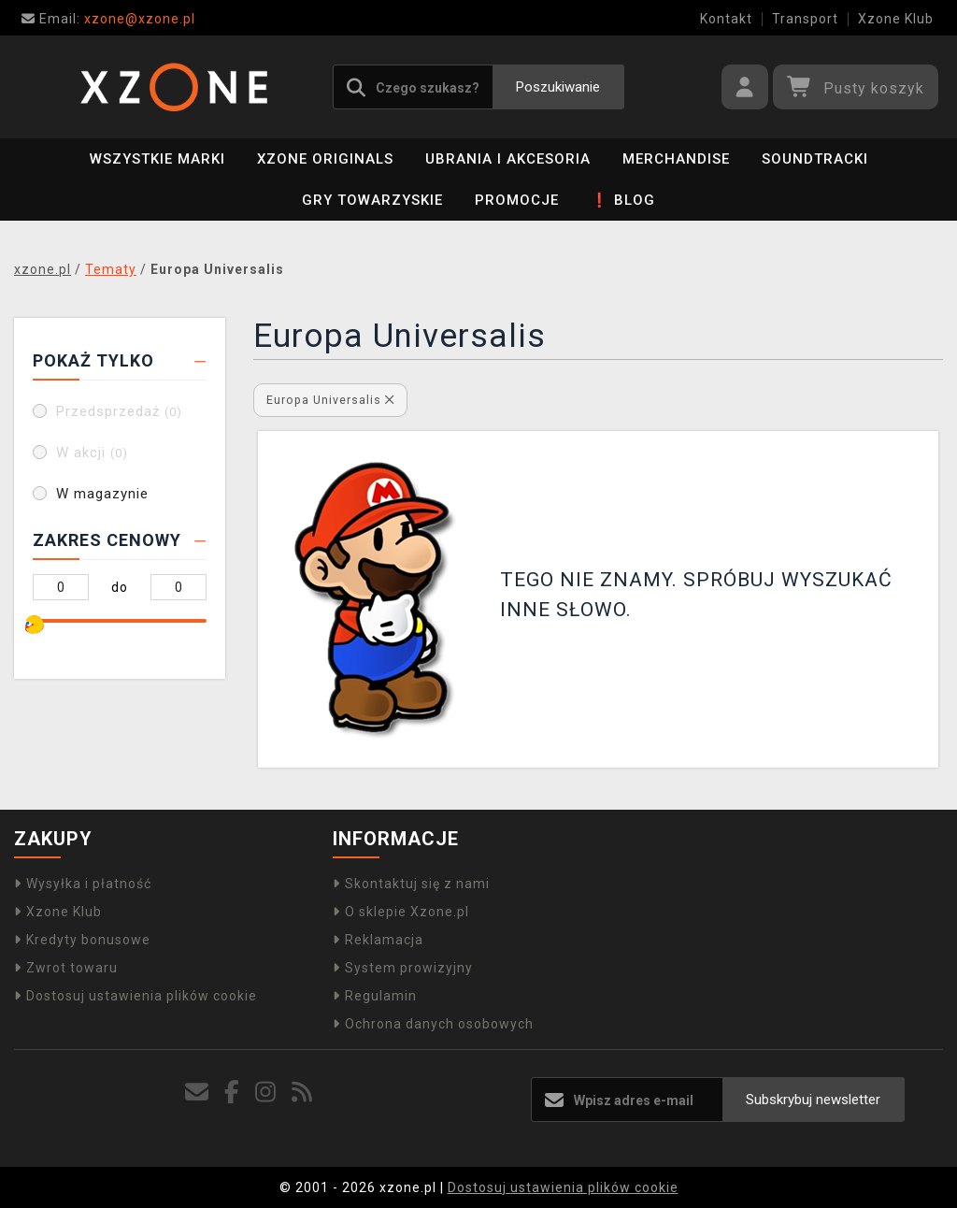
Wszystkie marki (157, 159)
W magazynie (102, 493)
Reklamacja (378, 939)
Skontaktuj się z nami (411, 883)
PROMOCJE (517, 200)
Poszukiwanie (558, 87)
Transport (805, 18)
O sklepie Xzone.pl (401, 911)
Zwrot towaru (66, 967)
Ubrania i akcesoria (508, 159)
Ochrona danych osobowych (433, 1023)
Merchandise (676, 159)
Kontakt (726, 18)
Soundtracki (815, 159)
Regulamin (375, 995)
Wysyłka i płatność (82, 883)
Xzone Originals (325, 159)
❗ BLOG (623, 200)
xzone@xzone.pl (108, 18)
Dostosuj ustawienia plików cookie (135, 995)
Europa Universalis (330, 400)
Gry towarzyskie (372, 200)
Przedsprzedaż (119, 411)
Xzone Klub (896, 18)
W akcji (92, 452)
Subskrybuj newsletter (813, 1099)
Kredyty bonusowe (82, 939)
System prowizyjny (403, 967)
